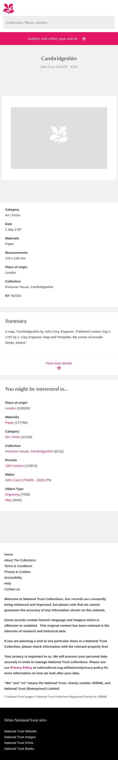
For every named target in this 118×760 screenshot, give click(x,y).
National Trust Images (20, 737)
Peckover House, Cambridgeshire (29, 451)
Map (8, 500)
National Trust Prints (18, 743)
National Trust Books (19, 748)
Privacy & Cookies (17, 572)
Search (109, 21)
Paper (9, 422)
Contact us (12, 589)
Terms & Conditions (18, 566)
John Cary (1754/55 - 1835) (24, 480)
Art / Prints (12, 437)
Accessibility (13, 577)
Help (7, 583)
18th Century (14, 465)
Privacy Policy (21, 667)
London (10, 408)
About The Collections (20, 560)
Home (8, 554)
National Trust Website (20, 731)
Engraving (12, 494)
